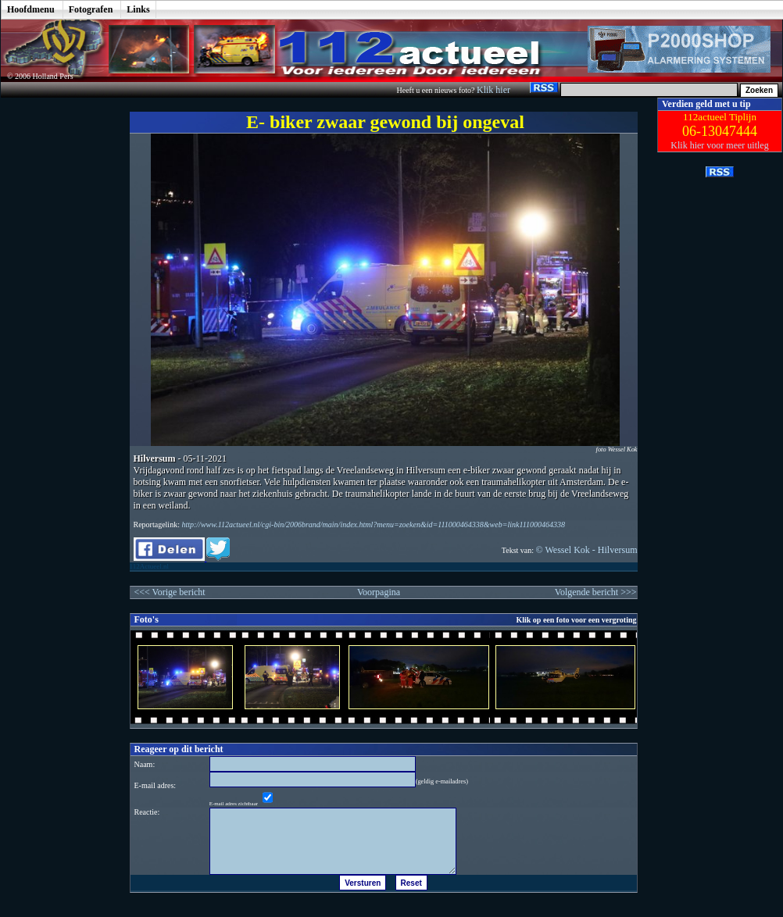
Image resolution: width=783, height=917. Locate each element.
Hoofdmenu (31, 9)
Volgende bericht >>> (596, 592)
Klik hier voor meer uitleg (719, 145)
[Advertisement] (54, 332)
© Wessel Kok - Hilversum (587, 549)
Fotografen (91, 9)
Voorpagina (378, 592)
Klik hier (495, 89)
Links (138, 9)
